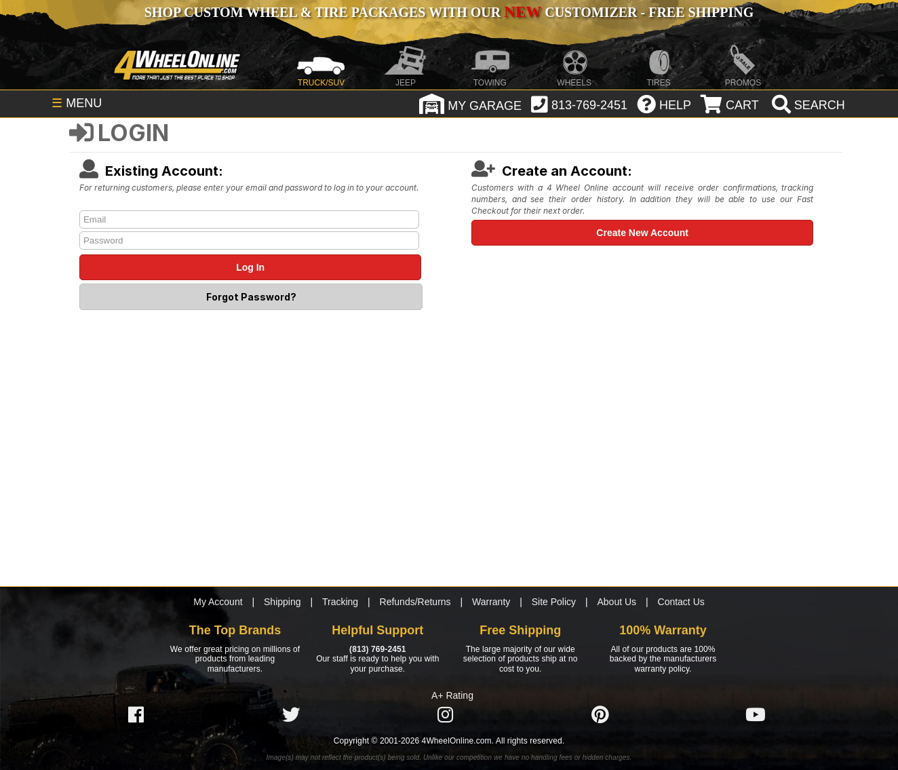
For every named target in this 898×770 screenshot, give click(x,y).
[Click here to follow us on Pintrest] (600, 714)
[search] (806, 105)
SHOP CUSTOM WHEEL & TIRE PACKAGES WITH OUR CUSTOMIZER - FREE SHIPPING (449, 12)
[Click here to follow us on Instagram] (445, 714)
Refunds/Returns (415, 601)
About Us (617, 601)
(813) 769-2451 (377, 649)
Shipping (282, 601)
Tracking (340, 601)
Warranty (491, 601)
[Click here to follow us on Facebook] (135, 714)
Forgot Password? (251, 297)
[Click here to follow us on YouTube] (755, 714)
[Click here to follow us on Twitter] (291, 714)
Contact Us (681, 601)
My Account (217, 601)
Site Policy (554, 601)
